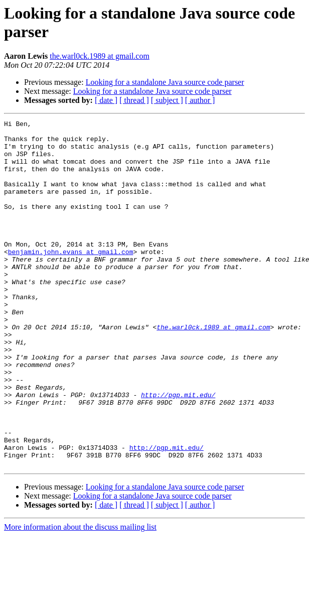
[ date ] (106, 100)
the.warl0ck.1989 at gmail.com (99, 56)
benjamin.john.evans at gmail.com (70, 278)
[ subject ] (167, 100)
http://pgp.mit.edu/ (178, 450)
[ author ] (200, 100)
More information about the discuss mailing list (80, 596)
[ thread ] (134, 100)
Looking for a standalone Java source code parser (165, 82)
